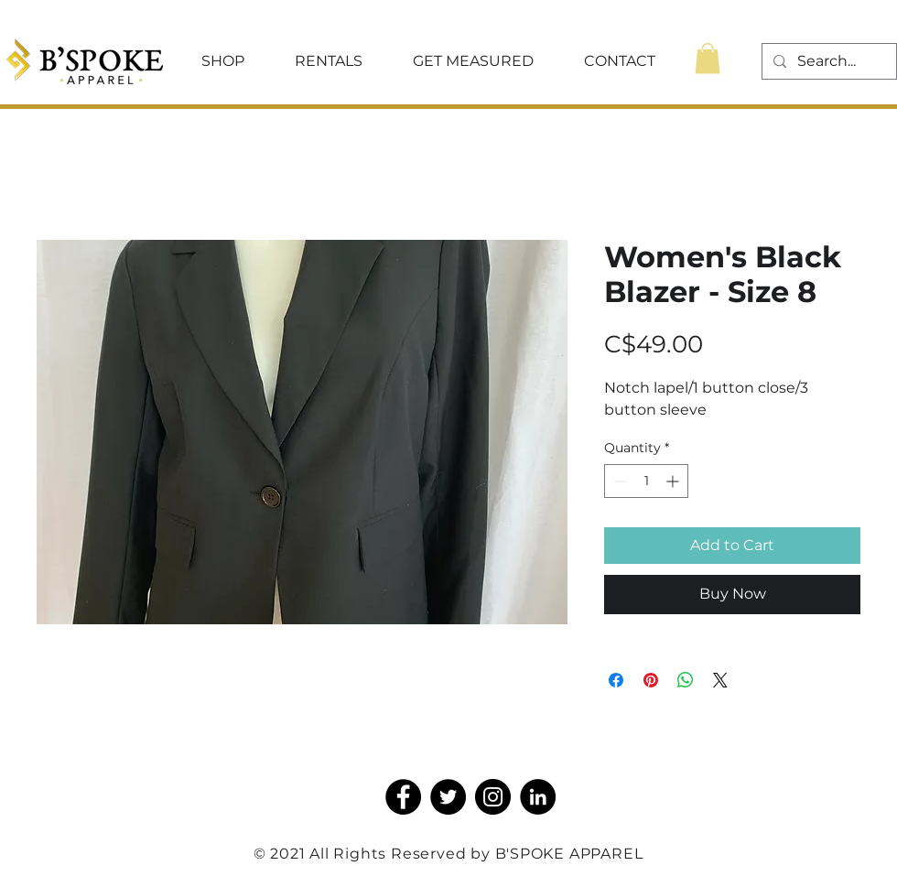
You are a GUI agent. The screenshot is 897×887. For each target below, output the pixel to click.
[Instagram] (493, 797)
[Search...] (827, 61)
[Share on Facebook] (616, 680)
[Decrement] (618, 481)
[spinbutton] (646, 481)
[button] (222, 61)
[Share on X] (720, 680)
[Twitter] (448, 797)
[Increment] (674, 481)
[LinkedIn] (538, 797)
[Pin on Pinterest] (651, 680)
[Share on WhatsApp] (686, 680)
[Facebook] (403, 797)
